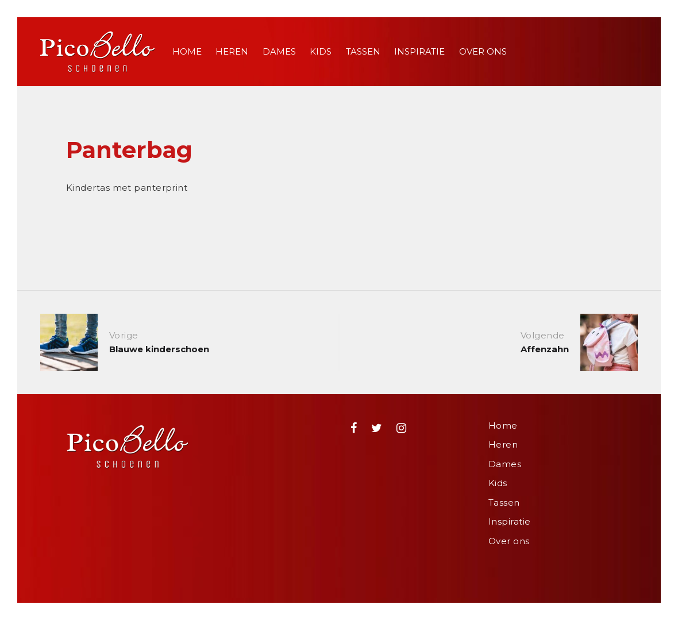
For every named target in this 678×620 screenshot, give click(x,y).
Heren (231, 51)
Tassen (363, 51)
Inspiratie (419, 51)
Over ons (483, 51)
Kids (321, 51)
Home (187, 51)
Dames (279, 51)
